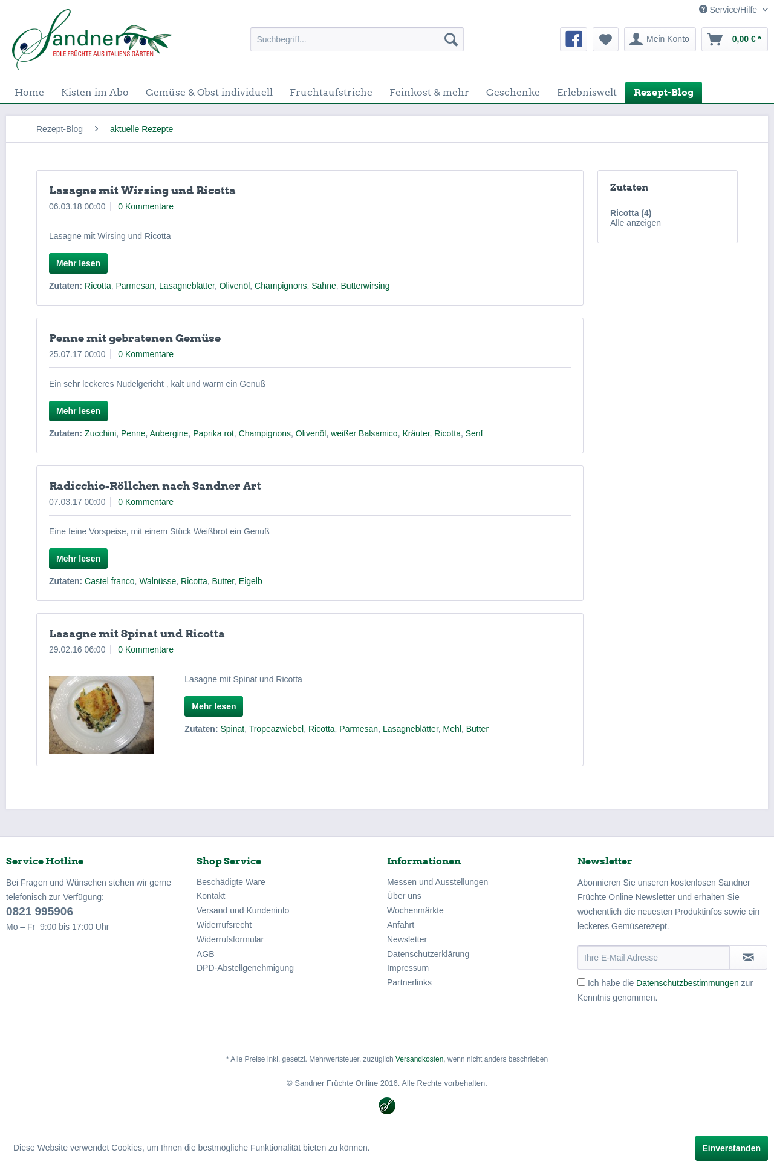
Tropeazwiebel (276, 729)
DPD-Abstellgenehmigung (245, 968)
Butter (223, 581)
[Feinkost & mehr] (429, 92)
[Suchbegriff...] (357, 39)
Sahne (323, 286)
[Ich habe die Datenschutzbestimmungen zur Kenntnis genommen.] (581, 982)
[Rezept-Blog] (663, 92)
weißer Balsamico (364, 433)
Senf (474, 433)
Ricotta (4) (630, 213)
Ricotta (98, 286)
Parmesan (134, 286)
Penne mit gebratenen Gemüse (135, 338)
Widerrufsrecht (224, 925)
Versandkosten (419, 1059)
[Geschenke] (513, 92)
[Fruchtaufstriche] (331, 92)
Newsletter (407, 939)
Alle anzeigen (635, 223)
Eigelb (250, 581)
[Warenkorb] (734, 39)
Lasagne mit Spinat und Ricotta (137, 633)
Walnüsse (157, 581)
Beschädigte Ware (231, 882)
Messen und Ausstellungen (437, 882)
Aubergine (169, 433)
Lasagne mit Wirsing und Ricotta (142, 190)
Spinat (232, 729)
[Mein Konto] (660, 39)
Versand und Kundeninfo (243, 910)
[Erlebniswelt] (586, 92)
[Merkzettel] (606, 39)
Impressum (408, 968)
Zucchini (100, 433)
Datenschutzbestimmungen (687, 983)
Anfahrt (400, 925)
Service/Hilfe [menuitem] (729, 10)
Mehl (452, 729)
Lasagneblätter (187, 286)
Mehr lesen (78, 263)
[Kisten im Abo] (95, 92)
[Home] (29, 92)
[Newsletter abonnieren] (748, 957)
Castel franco (109, 581)
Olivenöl (235, 286)
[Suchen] (451, 39)
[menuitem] (357, 39)
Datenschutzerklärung (428, 954)
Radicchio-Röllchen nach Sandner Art (155, 485)
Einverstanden (732, 1148)
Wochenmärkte (415, 910)
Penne (133, 433)
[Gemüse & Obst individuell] (209, 92)
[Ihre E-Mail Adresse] (653, 957)
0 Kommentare (146, 206)
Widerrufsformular (230, 939)
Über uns (404, 896)
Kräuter (415, 433)
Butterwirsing (365, 286)
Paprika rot (213, 433)
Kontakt (211, 896)
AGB (206, 954)
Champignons (281, 286)
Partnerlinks (409, 982)
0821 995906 (39, 911)
